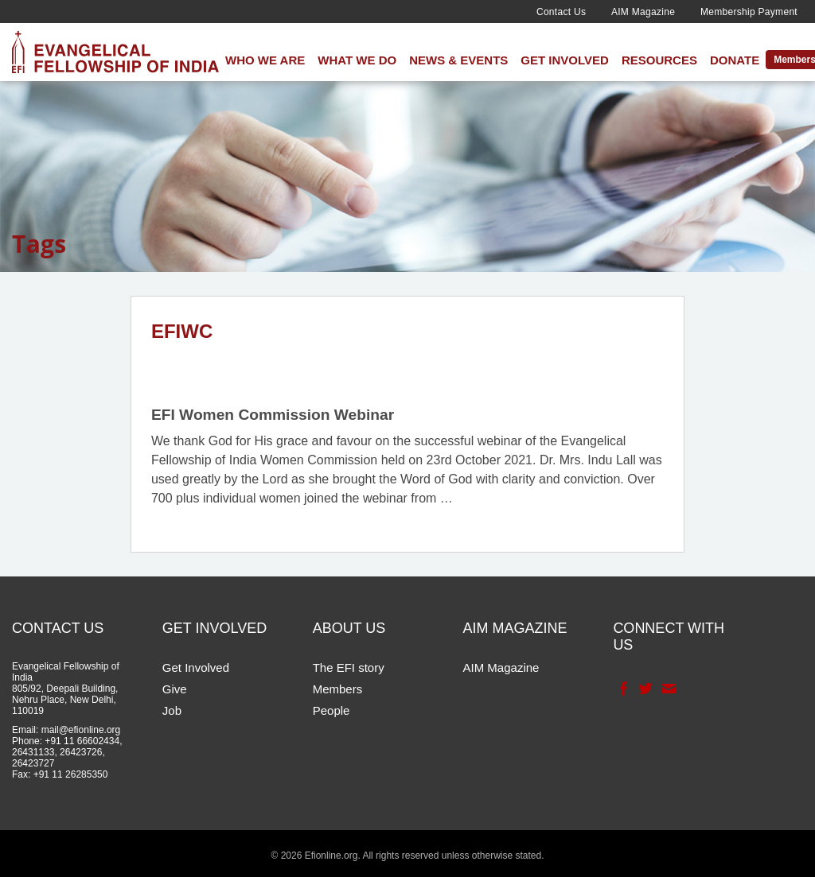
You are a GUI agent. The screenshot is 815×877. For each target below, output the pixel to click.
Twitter (644, 688)
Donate (734, 60)
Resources (659, 60)
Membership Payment (748, 11)
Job (171, 710)
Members (338, 689)
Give (174, 689)
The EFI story (348, 667)
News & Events (458, 60)
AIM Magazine (643, 11)
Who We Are (265, 60)
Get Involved (565, 60)
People (331, 710)
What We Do (357, 60)
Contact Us (561, 11)
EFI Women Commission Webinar (272, 414)
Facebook (622, 688)
